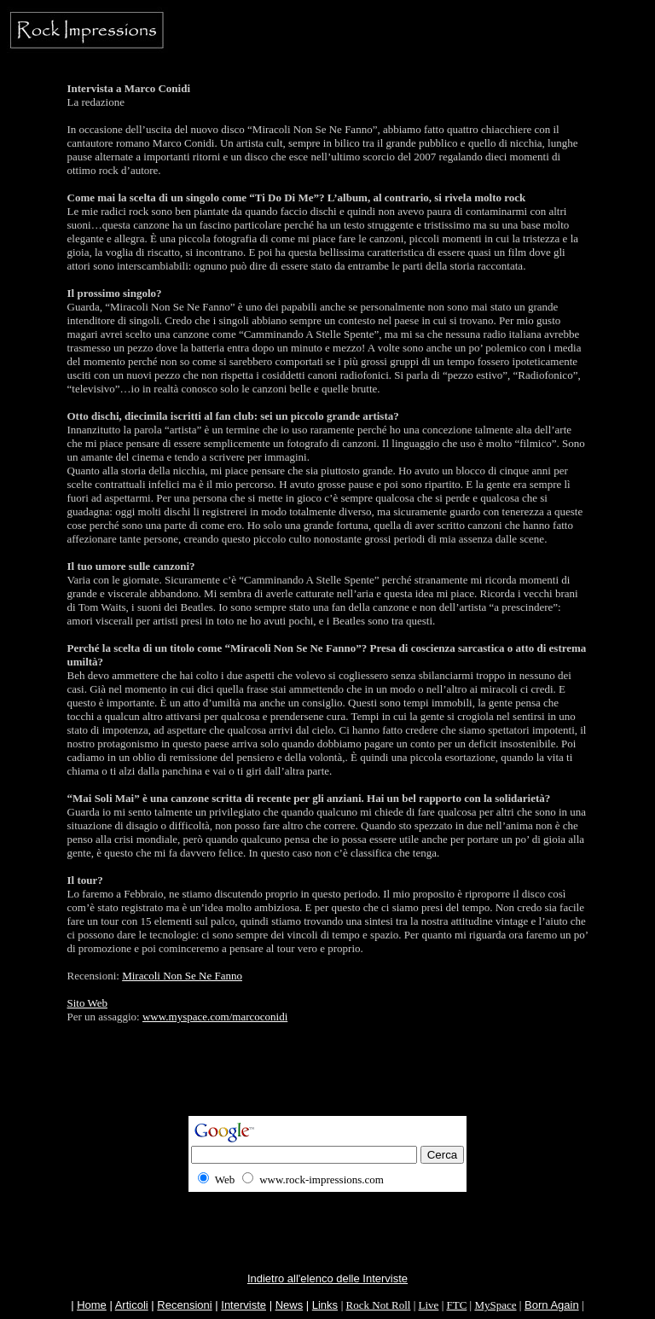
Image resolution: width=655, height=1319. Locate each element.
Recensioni (184, 1305)
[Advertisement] (327, 1077)
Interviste (243, 1305)
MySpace (495, 1305)
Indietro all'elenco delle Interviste (327, 1278)
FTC (456, 1305)
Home (92, 1305)
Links (325, 1305)
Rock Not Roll (378, 1305)
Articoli (131, 1305)
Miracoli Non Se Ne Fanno (182, 975)
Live (429, 1305)
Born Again (552, 1305)
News (289, 1305)
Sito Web (87, 1003)
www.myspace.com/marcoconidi (214, 1016)
